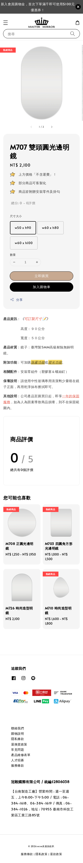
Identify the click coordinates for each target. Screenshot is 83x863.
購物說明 (17, 733)
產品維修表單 (21, 755)
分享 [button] (16, 300)
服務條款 (17, 765)
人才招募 (17, 760)
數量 (13, 255)
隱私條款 (17, 739)
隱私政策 (41, 854)
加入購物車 (41, 286)
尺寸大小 (16, 216)
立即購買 (42, 275)
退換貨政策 (19, 744)
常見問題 (17, 749)
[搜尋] (73, 33)
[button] (5, 23)
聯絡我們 (17, 728)
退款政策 (56, 854)
